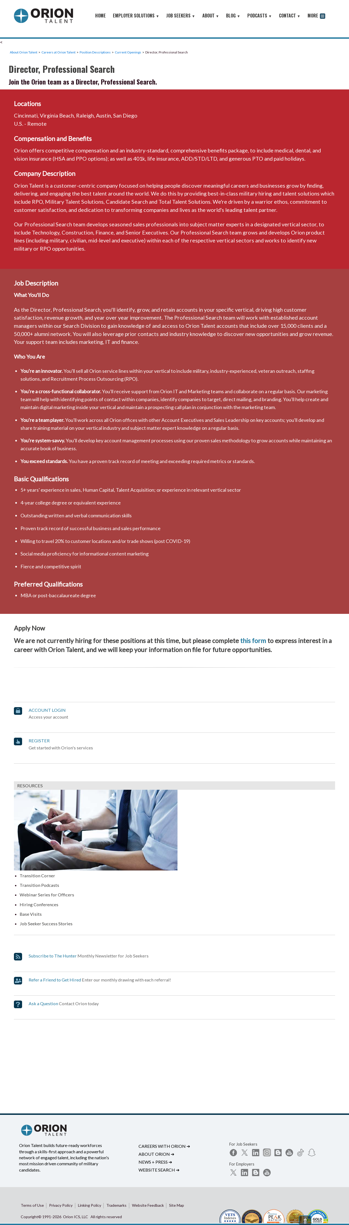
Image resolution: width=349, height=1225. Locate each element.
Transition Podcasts (39, 885)
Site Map (176, 1205)
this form (253, 640)
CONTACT (289, 15)
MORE (316, 16)
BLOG (233, 15)
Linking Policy (89, 1205)
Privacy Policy (61, 1205)
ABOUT (210, 15)
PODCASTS (259, 15)
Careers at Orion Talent (58, 52)
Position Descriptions (95, 52)
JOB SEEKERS (180, 15)
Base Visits (31, 914)
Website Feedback (148, 1205)
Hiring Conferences (39, 904)
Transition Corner (37, 875)
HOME (100, 15)
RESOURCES (30, 785)
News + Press (155, 1161)
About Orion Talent (23, 52)
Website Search (159, 1169)
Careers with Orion (164, 1146)
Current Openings (128, 52)
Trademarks (116, 1205)
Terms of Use (32, 1205)
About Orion (156, 1154)
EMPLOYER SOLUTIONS (136, 15)
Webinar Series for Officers (47, 894)
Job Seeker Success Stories (46, 923)
